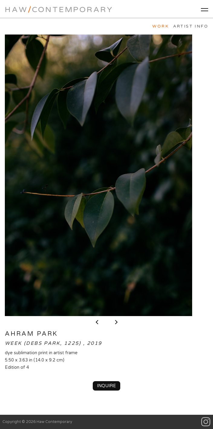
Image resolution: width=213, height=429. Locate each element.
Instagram (206, 422)
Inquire (106, 385)
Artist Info (190, 26)
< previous (97, 322)
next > (116, 322)
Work (160, 26)
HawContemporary (59, 9)
